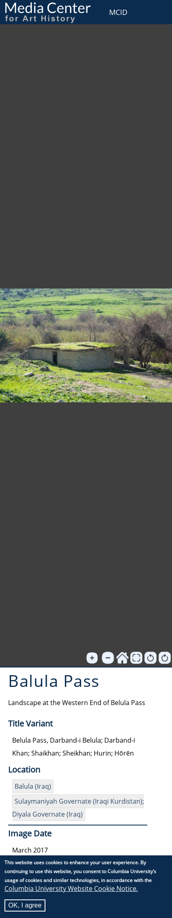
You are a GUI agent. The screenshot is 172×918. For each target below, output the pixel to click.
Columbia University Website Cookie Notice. (71, 888)
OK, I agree (25, 905)
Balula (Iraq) (33, 786)
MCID (118, 12)
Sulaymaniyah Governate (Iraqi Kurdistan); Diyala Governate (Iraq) (78, 808)
